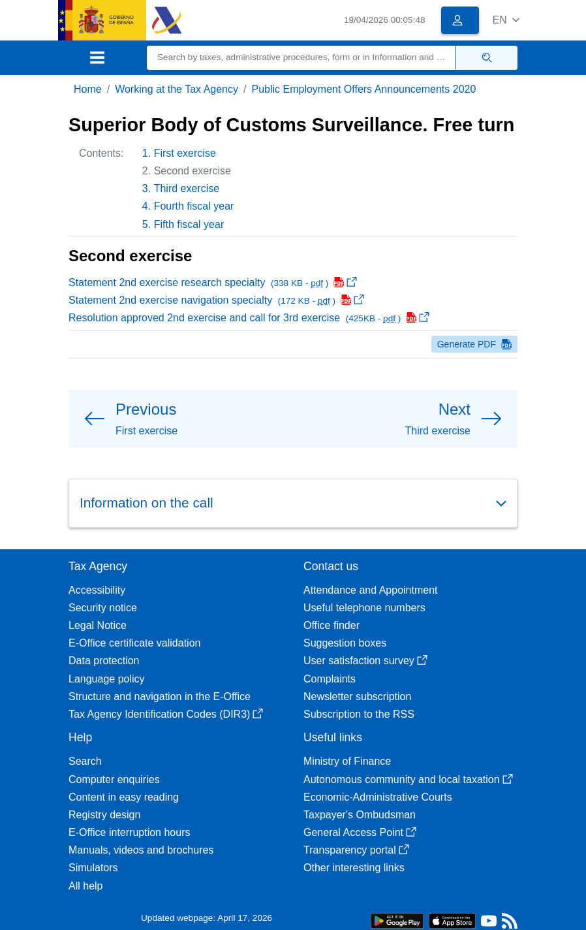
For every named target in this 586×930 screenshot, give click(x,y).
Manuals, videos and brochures (141, 850)
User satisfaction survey (365, 660)
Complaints (329, 678)
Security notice (103, 607)
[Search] (301, 58)
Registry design (104, 814)
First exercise (185, 153)
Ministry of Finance (347, 761)
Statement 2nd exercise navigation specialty (216, 300)
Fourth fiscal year (194, 206)
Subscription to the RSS (358, 714)
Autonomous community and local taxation (408, 779)
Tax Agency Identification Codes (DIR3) (166, 714)
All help (85, 885)
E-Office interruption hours (129, 832)
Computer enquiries (114, 779)
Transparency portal (356, 850)
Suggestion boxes (344, 643)
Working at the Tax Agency (176, 89)
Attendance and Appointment (370, 590)
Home (88, 89)
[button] (506, 20)
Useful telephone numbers (364, 607)
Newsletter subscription (357, 696)
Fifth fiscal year (189, 224)
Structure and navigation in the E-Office (160, 696)
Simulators (93, 867)
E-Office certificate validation (134, 643)
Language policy (107, 678)
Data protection (104, 660)
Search (85, 761)
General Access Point (359, 832)
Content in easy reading (124, 797)
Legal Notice (98, 625)
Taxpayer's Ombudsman (359, 814)
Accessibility (97, 590)
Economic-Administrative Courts (377, 797)
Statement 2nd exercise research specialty (213, 282)
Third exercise (186, 188)
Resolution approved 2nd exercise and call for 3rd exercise (249, 317)
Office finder (331, 625)
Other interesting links (354, 867)
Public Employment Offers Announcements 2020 (363, 89)
